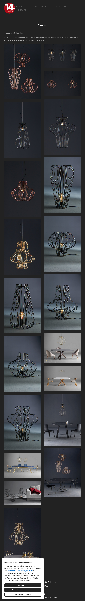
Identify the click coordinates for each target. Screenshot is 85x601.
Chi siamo (22, 7)
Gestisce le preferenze (23, 595)
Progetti (46, 7)
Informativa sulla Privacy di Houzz (20, 571)
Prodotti (60, 7)
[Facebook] (44, 594)
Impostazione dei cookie (50, 597)
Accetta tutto (22, 585)
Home (35, 7)
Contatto (22, 10)
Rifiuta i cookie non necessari (22, 590)
